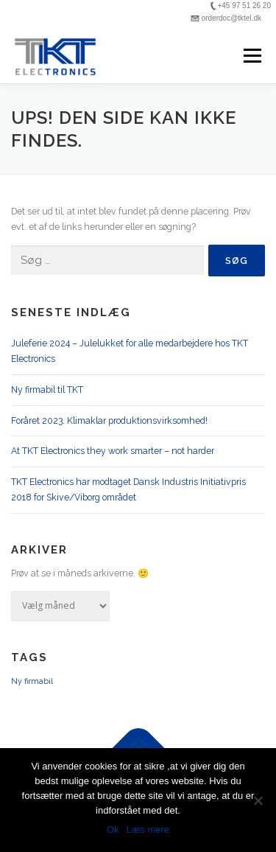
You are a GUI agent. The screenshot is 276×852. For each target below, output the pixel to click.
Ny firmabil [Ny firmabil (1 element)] (32, 681)
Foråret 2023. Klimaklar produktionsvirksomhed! (109, 420)
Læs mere (148, 829)
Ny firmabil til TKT (47, 389)
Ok (113, 829)
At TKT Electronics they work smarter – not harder (112, 450)
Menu (251, 55)
